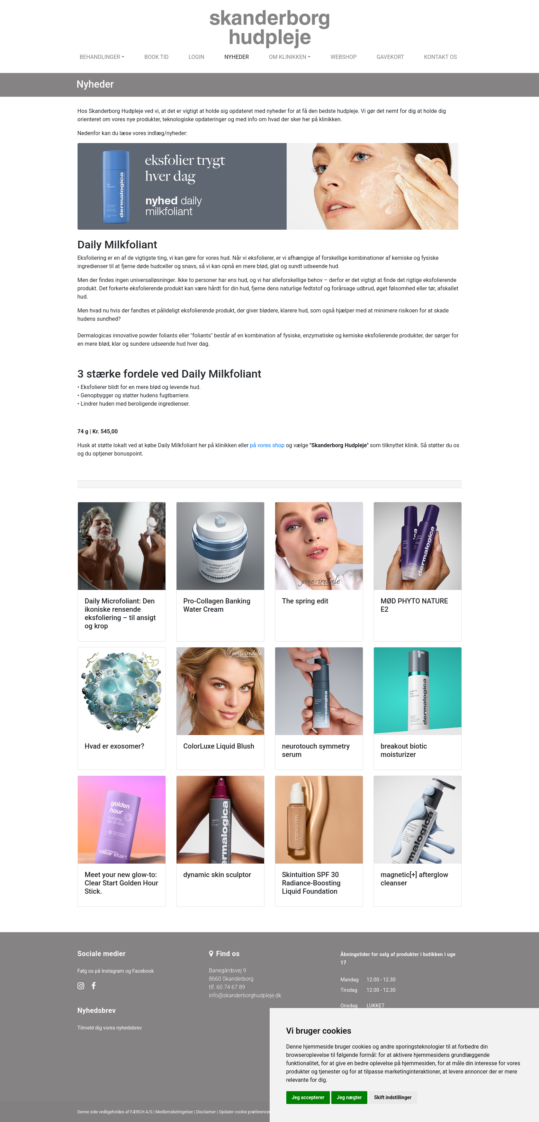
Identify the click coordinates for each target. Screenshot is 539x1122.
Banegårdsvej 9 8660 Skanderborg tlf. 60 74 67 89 (231, 978)
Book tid (156, 57)
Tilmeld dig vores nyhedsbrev (110, 1028)
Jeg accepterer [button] (308, 1097)
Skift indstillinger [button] (393, 1097)
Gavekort (390, 57)
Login (197, 57)
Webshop (344, 57)
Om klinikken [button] (287, 57)
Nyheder (236, 57)
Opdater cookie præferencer (244, 1112)
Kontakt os (440, 57)
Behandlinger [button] (100, 57)
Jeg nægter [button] (349, 1097)
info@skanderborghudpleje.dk (245, 995)
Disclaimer (206, 1112)
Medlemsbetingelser (174, 1112)
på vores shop (267, 445)
